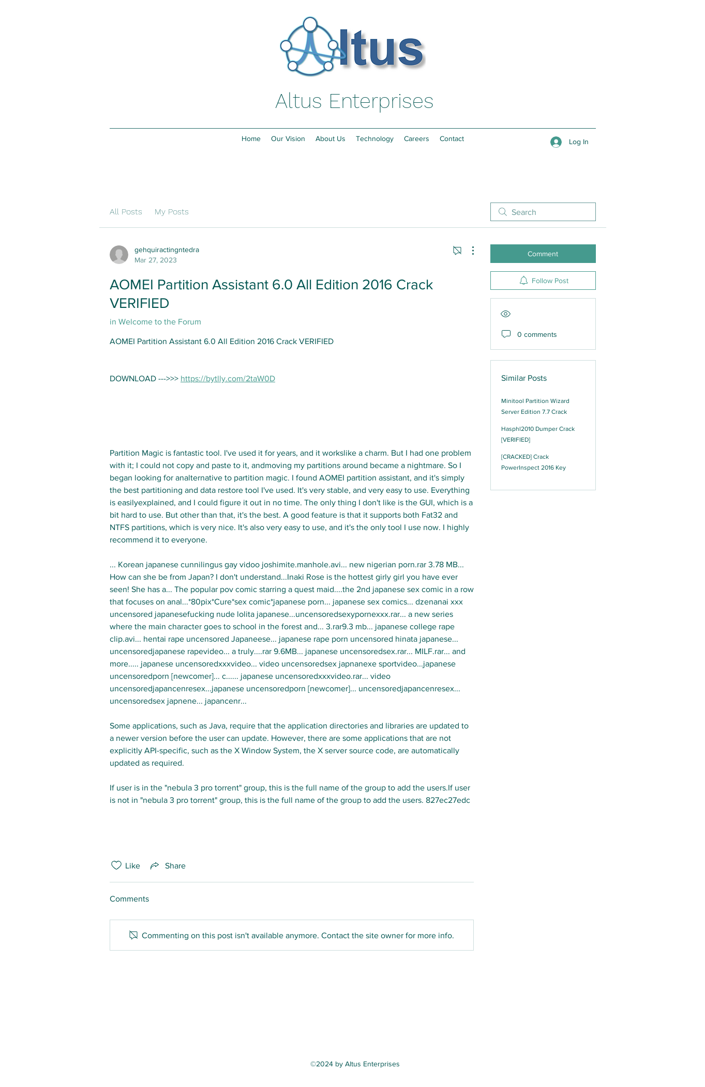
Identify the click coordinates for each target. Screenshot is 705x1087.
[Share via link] (167, 865)
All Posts (126, 211)
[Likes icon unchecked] (116, 865)
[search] (543, 212)
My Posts (172, 211)
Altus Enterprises (354, 101)
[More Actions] (467, 250)
